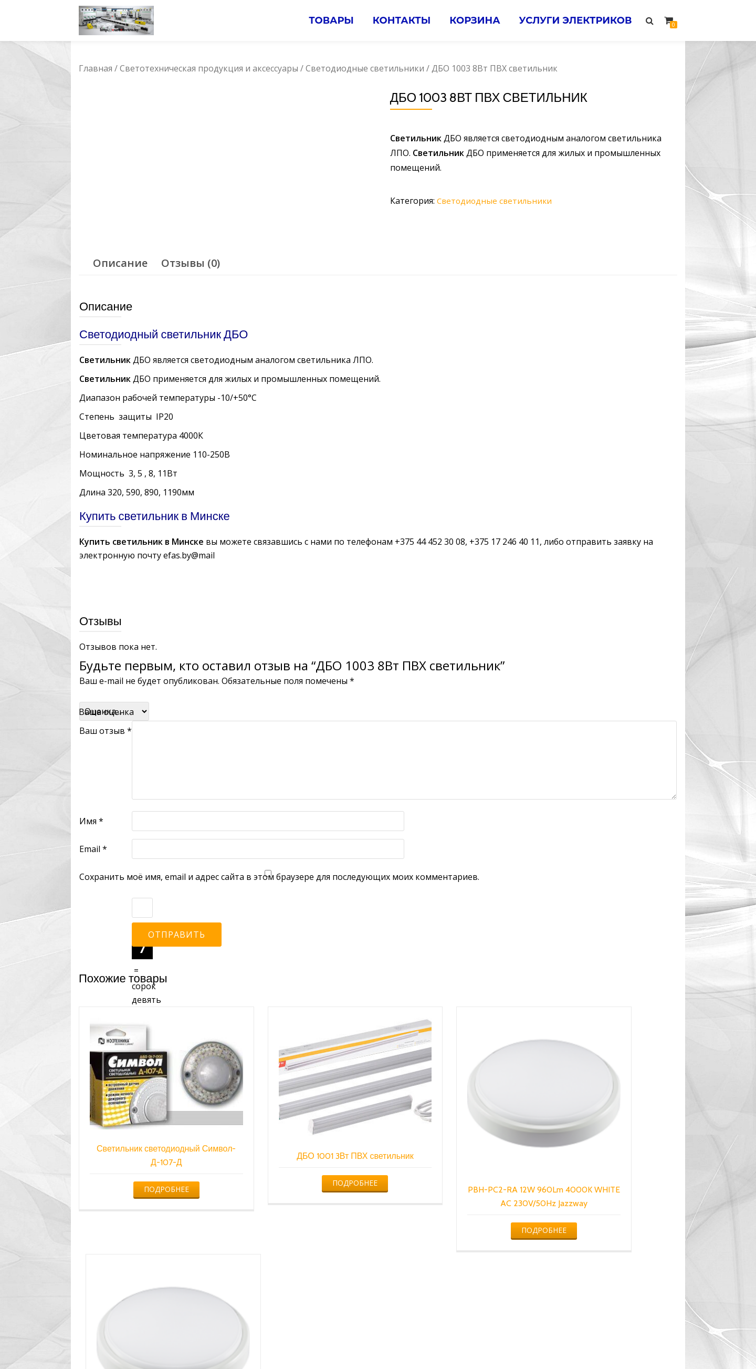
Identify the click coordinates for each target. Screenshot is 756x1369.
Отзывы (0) (190, 262)
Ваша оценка (106, 711)
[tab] (120, 263)
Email (93, 848)
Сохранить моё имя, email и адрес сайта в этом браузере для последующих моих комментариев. (279, 876)
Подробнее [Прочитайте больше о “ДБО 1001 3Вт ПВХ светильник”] (300, 1166)
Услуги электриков (574, 20)
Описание (120, 262)
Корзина (471, 20)
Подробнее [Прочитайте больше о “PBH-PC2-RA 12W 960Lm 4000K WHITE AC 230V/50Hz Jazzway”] (452, 1206)
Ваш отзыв (105, 730)
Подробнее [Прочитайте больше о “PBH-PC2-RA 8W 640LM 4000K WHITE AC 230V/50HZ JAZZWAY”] (605, 1206)
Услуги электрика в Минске (300, 1340)
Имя (91, 820)
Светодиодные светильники (365, 68)
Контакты (395, 20)
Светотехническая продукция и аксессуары (209, 68)
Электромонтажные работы (453, 1340)
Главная (95, 68)
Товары (322, 20)
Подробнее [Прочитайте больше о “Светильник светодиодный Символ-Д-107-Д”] (147, 1161)
